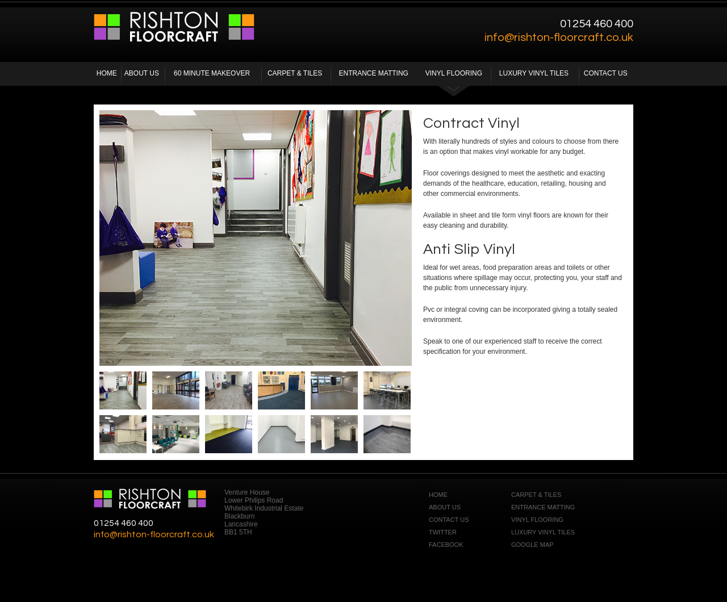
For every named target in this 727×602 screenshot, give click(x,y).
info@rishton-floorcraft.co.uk (558, 37)
